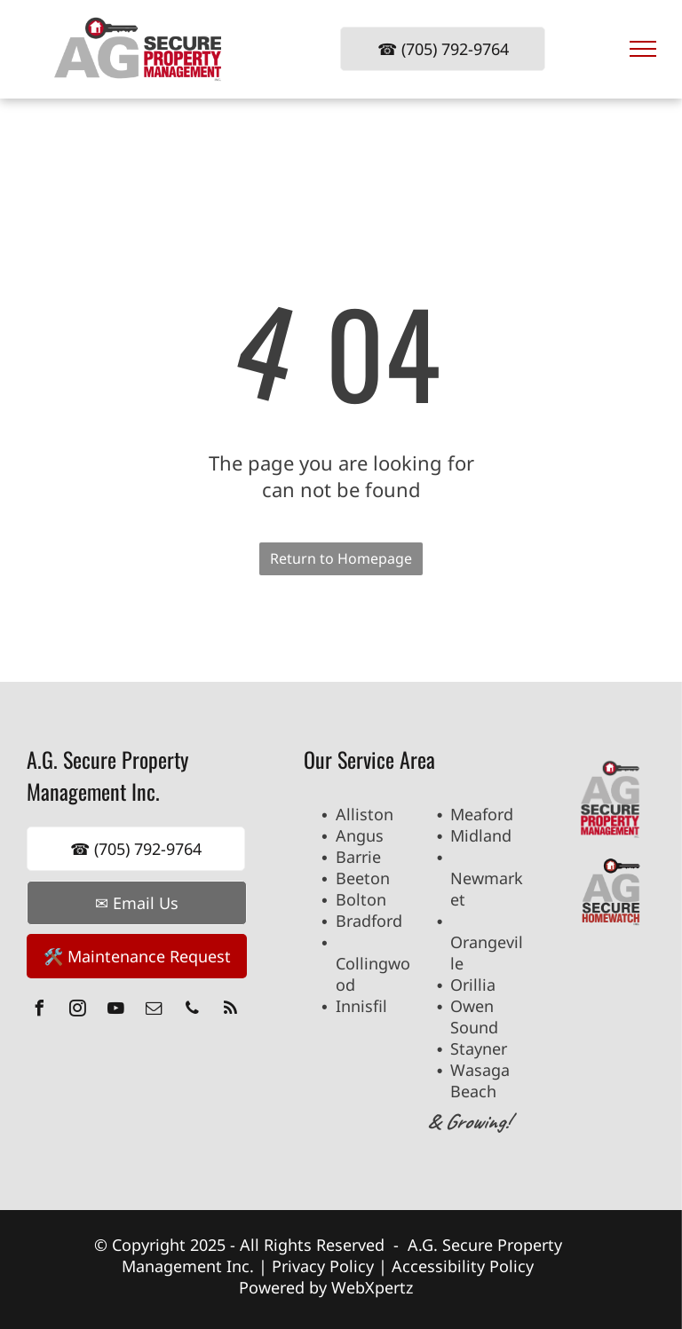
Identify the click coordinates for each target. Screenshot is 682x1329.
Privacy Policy (323, 1266)
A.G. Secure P (457, 1244)
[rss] (230, 1010)
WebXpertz (374, 1287)
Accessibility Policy (463, 1266)
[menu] (643, 49)
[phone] (191, 1010)
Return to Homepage (341, 558)
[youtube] (115, 1010)
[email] (153, 1010)
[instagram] (77, 1010)
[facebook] (39, 1010)
